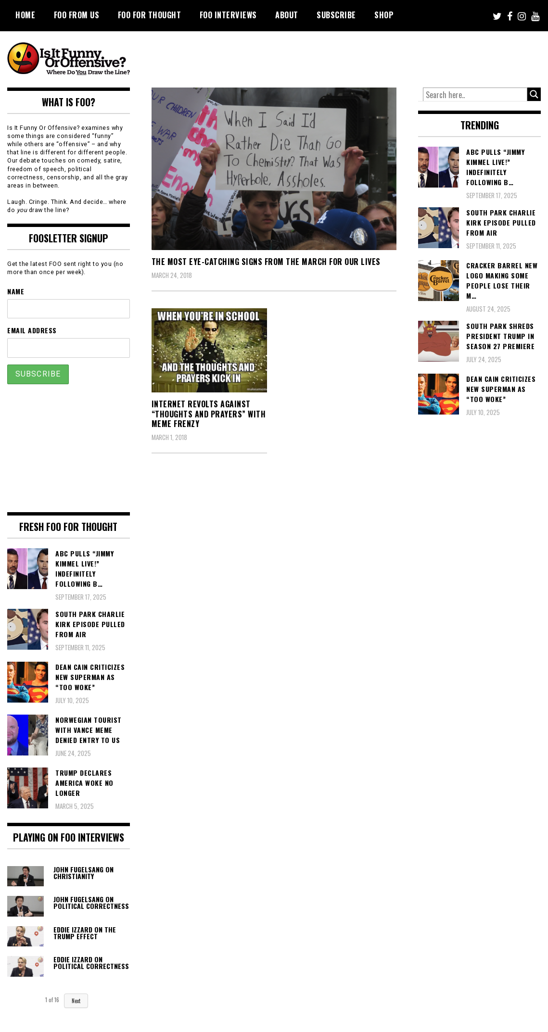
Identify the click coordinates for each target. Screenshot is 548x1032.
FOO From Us (77, 15)
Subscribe (336, 15)
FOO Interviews (228, 15)
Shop (384, 15)
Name (15, 291)
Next (76, 1001)
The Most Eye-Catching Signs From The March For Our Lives (266, 261)
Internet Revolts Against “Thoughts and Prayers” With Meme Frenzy (209, 414)
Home (25, 15)
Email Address (32, 330)
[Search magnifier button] (534, 94)
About (286, 15)
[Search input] (475, 94)
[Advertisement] (361, 57)
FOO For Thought (149, 15)
